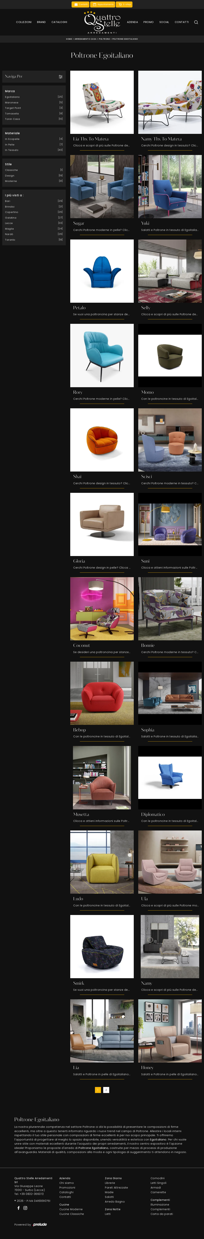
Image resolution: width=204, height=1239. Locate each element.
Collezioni (23, 22)
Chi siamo (66, 1183)
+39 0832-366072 (32, 1194)
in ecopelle (12, 139)
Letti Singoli (159, 1183)
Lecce (9, 223)
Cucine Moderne (71, 1210)
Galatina (10, 217)
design (9, 175)
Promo (148, 22)
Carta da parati (162, 1214)
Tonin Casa (12, 119)
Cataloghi (59, 22)
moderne (11, 181)
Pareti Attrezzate (116, 1188)
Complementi (160, 1210)
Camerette (158, 1193)
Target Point (13, 108)
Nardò (9, 234)
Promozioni (67, 1188)
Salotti (109, 1197)
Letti (108, 1214)
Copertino (11, 212)
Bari (7, 201)
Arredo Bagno (115, 1202)
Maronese (11, 102)
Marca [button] (10, 91)
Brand (41, 22)
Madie (109, 1193)
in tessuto (11, 150)
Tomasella (12, 113)
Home (69, 38)
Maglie (9, 228)
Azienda (132, 22)
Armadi (156, 1188)
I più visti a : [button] (14, 195)
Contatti (182, 22)
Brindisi (9, 206)
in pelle (9, 144)
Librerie (110, 1183)
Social (164, 22)
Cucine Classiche (71, 1214)
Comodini (158, 1178)
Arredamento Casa (85, 38)
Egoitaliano (12, 97)
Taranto (10, 239)
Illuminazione (160, 1205)
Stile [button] (8, 164)
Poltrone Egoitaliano (125, 38)
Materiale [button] (12, 133)
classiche (11, 170)
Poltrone (104, 38)
